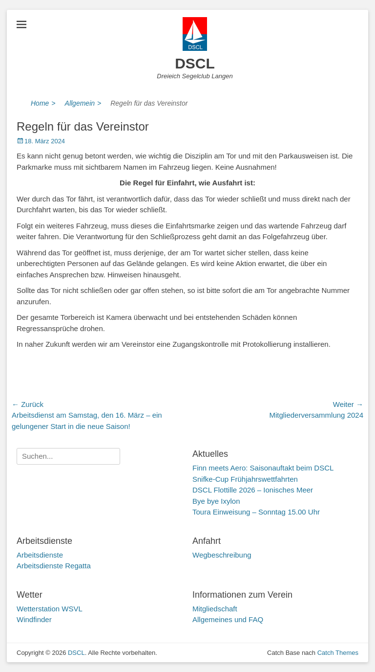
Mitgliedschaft (214, 609)
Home (43, 103)
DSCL (195, 63)
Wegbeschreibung (221, 555)
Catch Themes (337, 652)
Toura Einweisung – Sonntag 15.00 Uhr (256, 512)
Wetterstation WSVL (50, 609)
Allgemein (83, 103)
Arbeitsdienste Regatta (54, 565)
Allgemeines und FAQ (227, 619)
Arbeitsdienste (40, 555)
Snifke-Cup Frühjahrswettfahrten (245, 479)
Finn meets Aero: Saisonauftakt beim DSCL (262, 468)
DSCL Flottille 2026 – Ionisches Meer (252, 490)
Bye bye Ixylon (216, 501)
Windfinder (34, 619)
